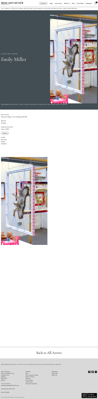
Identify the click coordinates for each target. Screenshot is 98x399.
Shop (73, 3)
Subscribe (43, 3)
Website (5, 133)
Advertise (28, 378)
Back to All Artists (49, 353)
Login (51, 3)
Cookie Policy (29, 382)
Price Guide (80, 3)
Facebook (4, 139)
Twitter (3, 141)
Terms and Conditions (31, 383)
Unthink (7, 392)
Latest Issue (58, 3)
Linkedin (3, 143)
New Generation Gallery (9, 104)
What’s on (67, 3)
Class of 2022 (24, 104)
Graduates (89, 3)
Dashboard (55, 371)
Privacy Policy (29, 380)
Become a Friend (30, 376)
